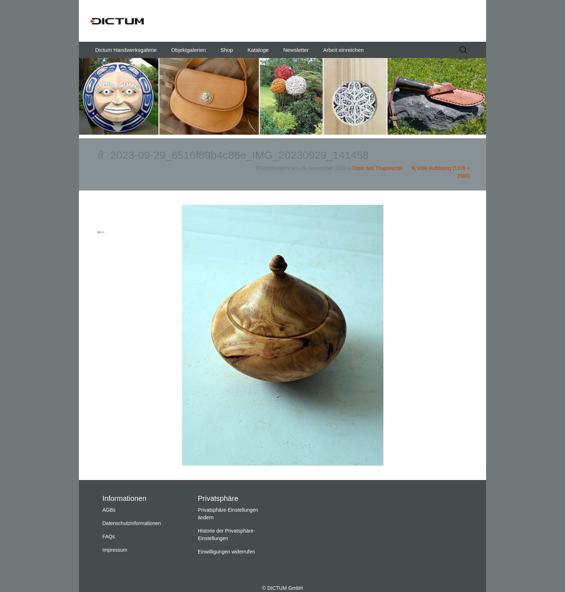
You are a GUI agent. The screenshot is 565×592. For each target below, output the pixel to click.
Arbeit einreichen (343, 50)
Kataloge (258, 50)
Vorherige (114, 232)
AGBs (109, 510)
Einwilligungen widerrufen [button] (226, 552)
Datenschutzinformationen (131, 523)
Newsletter (296, 50)
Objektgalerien (188, 50)
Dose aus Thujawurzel (377, 168)
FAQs (108, 536)
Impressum (114, 550)
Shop (227, 50)
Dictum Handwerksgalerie (126, 50)
